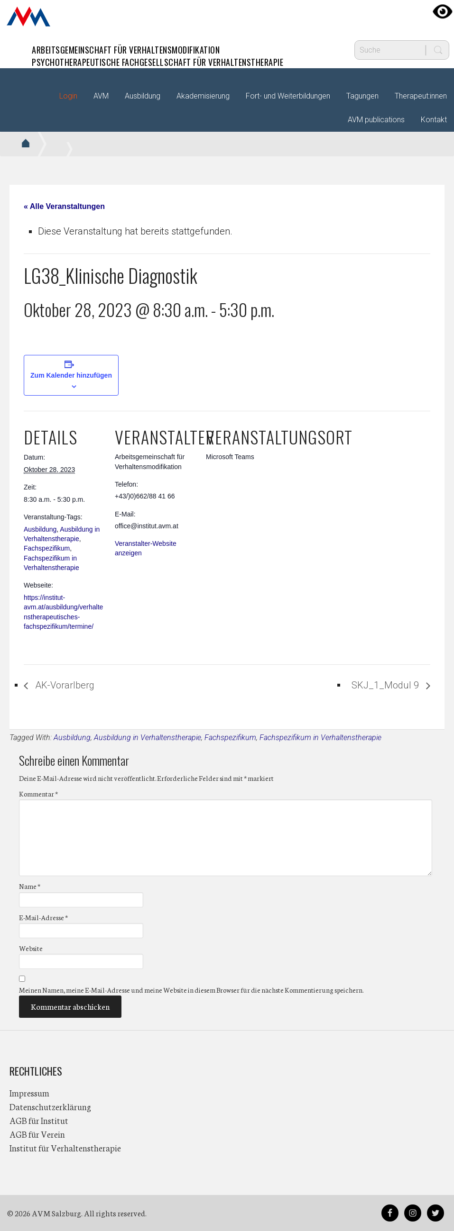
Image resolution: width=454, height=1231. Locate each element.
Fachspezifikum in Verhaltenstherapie (320, 737)
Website (31, 948)
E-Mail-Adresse (43, 917)
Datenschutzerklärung (50, 1106)
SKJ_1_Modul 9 (386, 685)
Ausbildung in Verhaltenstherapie (147, 737)
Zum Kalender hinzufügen (71, 375)
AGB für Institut (38, 1120)
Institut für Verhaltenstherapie (65, 1147)
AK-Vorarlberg (63, 685)
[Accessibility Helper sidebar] (442, 11)
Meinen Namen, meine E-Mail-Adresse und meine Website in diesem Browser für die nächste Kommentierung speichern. (191, 990)
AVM (28, 16)
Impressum (29, 1092)
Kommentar (38, 793)
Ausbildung (40, 529)
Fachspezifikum (47, 548)
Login (68, 95)
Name (29, 886)
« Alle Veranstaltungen (64, 206)
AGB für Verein (37, 1134)
